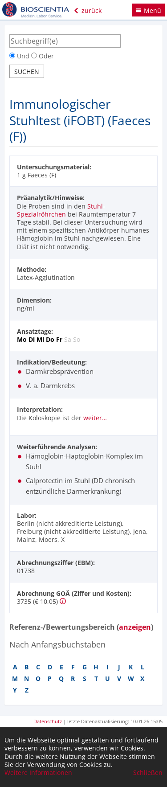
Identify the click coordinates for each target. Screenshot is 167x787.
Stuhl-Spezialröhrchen (61, 210)
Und (20, 56)
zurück (87, 10)
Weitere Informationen (38, 773)
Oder (42, 56)
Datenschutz (47, 721)
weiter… (95, 418)
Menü (148, 10)
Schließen (148, 773)
